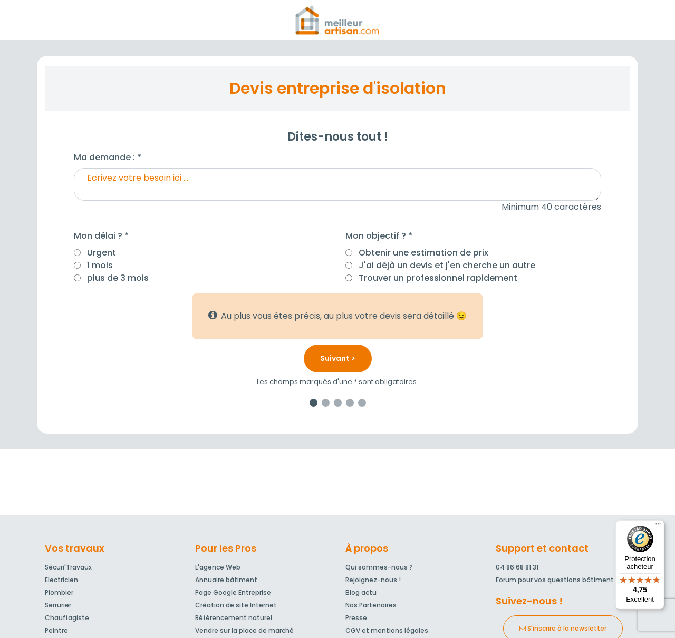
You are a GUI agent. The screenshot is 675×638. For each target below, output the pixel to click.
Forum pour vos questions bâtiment (555, 579)
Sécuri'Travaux (68, 567)
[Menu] (658, 526)
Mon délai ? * (101, 236)
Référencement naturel (233, 617)
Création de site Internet (236, 605)
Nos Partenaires (371, 605)
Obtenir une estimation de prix (423, 253)
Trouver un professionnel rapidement (438, 278)
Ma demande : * (107, 157)
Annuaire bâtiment (226, 579)
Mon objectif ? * (378, 236)
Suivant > (337, 358)
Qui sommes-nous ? (379, 567)
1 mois (100, 265)
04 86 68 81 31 (517, 567)
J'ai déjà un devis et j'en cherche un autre (447, 265)
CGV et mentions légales (386, 630)
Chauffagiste (67, 617)
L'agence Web (217, 567)
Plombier (59, 592)
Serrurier (58, 605)
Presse (356, 617)
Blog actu (361, 592)
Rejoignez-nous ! (373, 579)
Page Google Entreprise (233, 592)
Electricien (61, 579)
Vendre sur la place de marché (244, 630)
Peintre (56, 630)
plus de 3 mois (118, 278)
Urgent (101, 253)
